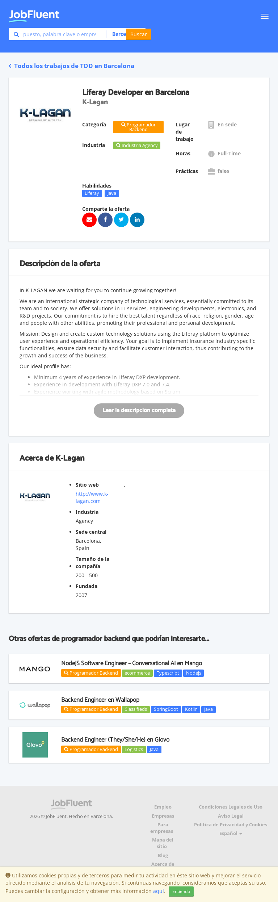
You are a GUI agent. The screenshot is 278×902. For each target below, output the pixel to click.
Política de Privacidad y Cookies (230, 825)
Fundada (86, 586)
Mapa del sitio (162, 843)
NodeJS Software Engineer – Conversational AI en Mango (131, 663)
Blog (163, 855)
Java (112, 193)
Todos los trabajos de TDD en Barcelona (71, 66)
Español (230, 833)
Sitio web (87, 484)
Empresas (163, 816)
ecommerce (137, 673)
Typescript (168, 673)
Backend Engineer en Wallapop (100, 700)
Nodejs (193, 673)
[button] (124, 34)
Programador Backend (91, 673)
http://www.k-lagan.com (92, 497)
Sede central (91, 531)
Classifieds (136, 709)
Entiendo (181, 891)
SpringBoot (166, 709)
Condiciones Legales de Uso (230, 807)
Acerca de (162, 864)
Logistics (134, 749)
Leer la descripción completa (139, 410)
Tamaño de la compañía (92, 562)
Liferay (92, 193)
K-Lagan (69, 458)
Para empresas (161, 828)
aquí (158, 891)
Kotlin (191, 709)
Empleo (163, 807)
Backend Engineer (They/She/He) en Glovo (115, 740)
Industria (87, 511)
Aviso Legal (231, 816)
